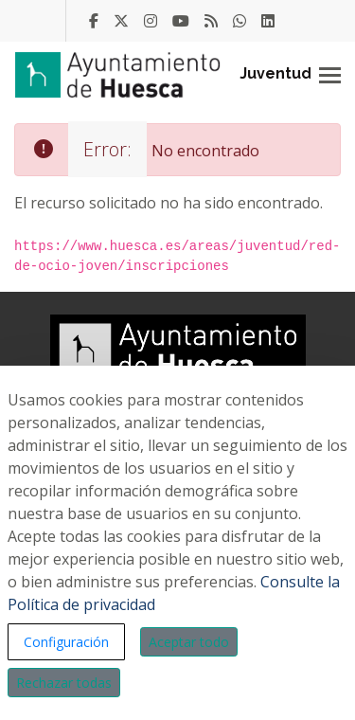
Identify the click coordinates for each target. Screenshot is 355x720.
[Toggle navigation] (330, 75)
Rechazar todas (64, 683)
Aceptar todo (189, 642)
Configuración (66, 642)
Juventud (275, 73)
